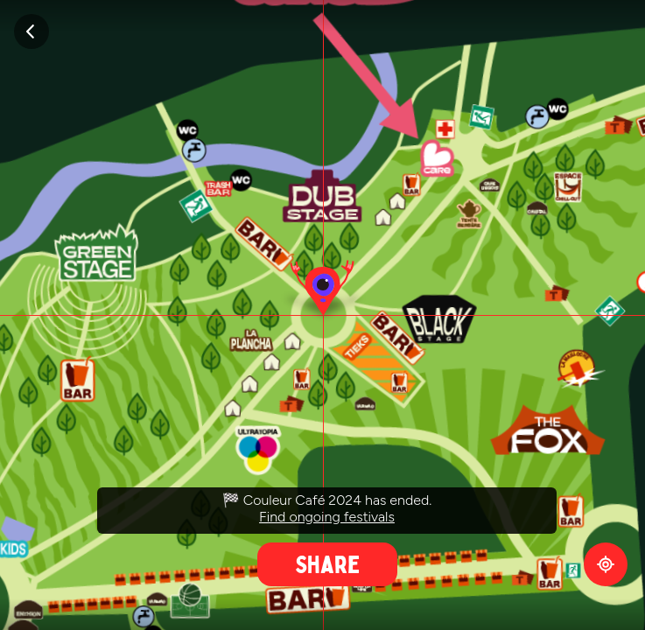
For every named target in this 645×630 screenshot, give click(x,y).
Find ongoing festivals (327, 516)
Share (327, 564)
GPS (605, 564)
